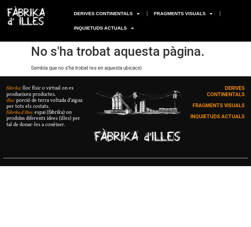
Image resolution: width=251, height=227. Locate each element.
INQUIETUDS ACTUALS (104, 28)
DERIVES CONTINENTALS (107, 13)
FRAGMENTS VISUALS (183, 13)
